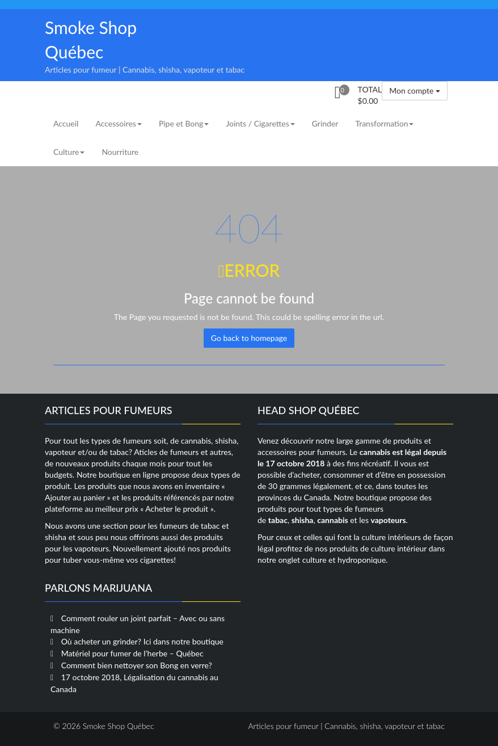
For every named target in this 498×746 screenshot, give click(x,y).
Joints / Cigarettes (260, 123)
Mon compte (414, 90)
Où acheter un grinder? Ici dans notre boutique (142, 641)
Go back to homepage (249, 338)
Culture (69, 152)
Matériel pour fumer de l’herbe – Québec (132, 653)
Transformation (384, 123)
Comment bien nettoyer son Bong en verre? (136, 665)
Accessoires (118, 123)
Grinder (325, 123)
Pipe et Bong (184, 123)
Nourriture (120, 152)
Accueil (65, 123)
